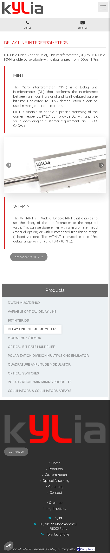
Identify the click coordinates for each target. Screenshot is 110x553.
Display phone (58, 534)
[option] (55, 165)
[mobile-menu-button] (103, 7)
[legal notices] (56, 508)
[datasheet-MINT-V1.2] (52, 257)
